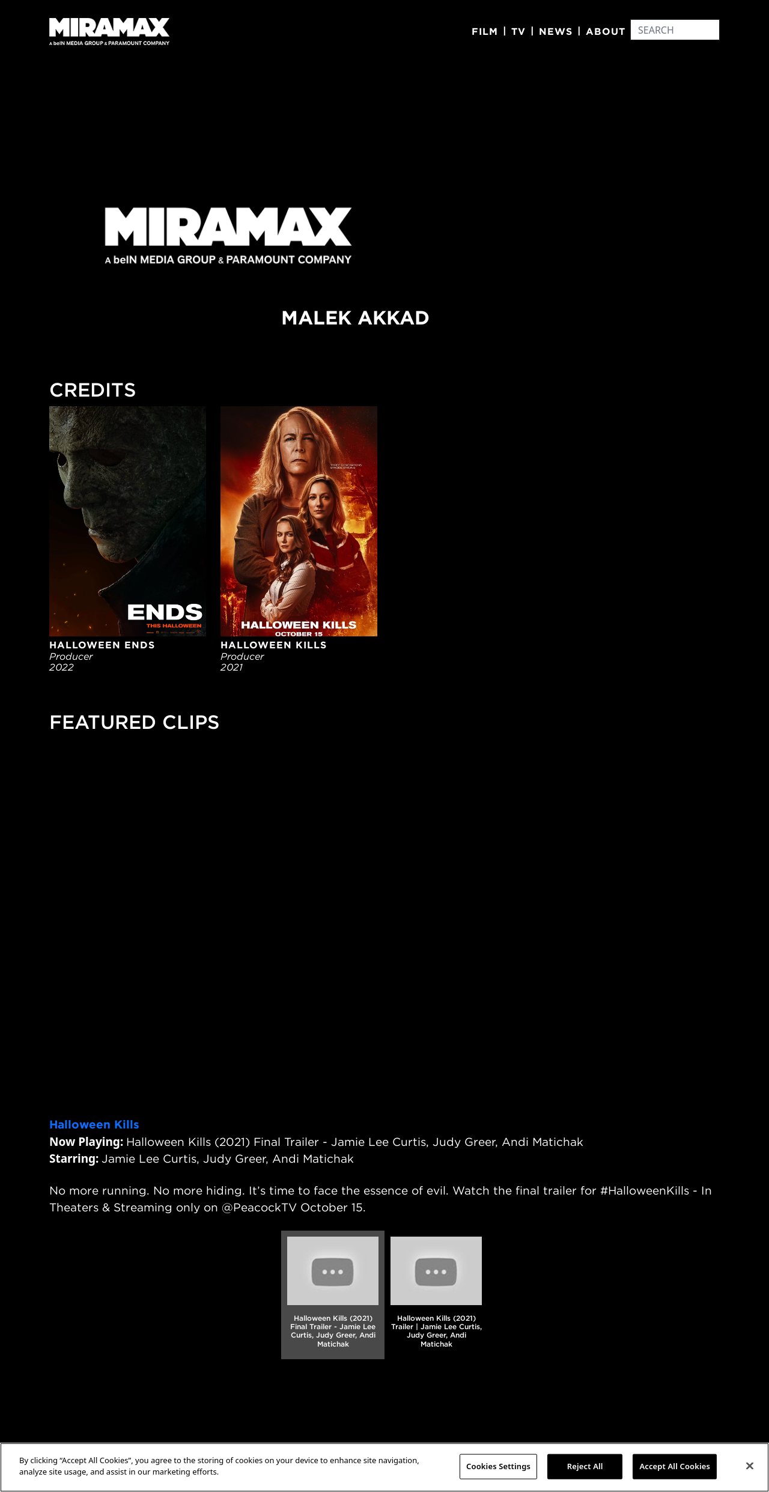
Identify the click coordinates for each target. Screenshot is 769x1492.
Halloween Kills (94, 1124)
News (556, 31)
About (605, 31)
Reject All (585, 1466)
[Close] (750, 1465)
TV (518, 31)
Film (485, 31)
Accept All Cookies (674, 1466)
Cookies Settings (498, 1466)
